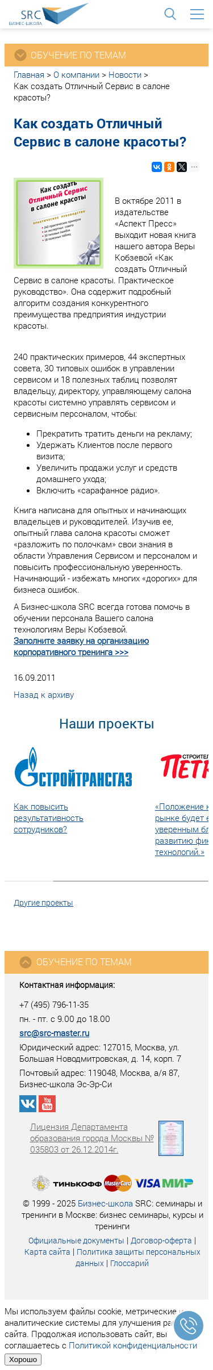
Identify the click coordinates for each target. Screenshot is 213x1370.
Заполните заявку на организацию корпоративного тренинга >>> (81, 646)
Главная (29, 74)
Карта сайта (47, 1251)
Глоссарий (129, 1263)
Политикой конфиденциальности (133, 1345)
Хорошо (23, 1359)
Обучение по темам (75, 962)
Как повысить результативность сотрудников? (48, 818)
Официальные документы (76, 1240)
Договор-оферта (161, 1240)
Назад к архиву (44, 694)
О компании (76, 74)
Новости (124, 74)
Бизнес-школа (105, 1203)
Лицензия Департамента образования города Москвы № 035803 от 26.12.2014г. (106, 1138)
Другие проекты (43, 902)
